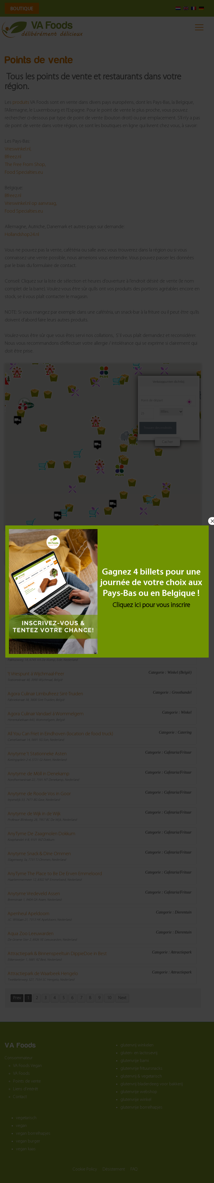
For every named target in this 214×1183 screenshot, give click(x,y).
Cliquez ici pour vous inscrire (151, 605)
